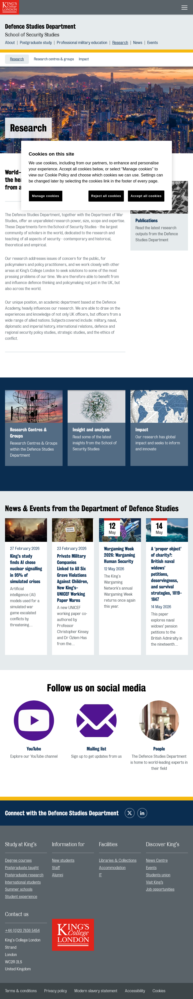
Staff (56, 868)
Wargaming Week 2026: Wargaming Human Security (119, 555)
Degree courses (18, 861)
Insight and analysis (91, 429)
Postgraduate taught (22, 868)
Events (152, 43)
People (159, 749)
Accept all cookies (146, 196)
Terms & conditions (21, 991)
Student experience (21, 897)
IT (100, 875)
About (10, 43)
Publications (146, 220)
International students (23, 882)
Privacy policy (55, 991)
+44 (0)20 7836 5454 (22, 931)
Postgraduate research (24, 875)
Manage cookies (45, 196)
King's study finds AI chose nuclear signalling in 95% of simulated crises (26, 569)
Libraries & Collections (117, 861)
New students (63, 861)
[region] (96, 175)
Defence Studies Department (40, 26)
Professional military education (82, 43)
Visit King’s (154, 882)
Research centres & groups (54, 59)
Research (120, 43)
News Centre (157, 861)
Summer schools (18, 889)
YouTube (34, 749)
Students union (158, 875)
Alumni (57, 875)
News (137, 43)
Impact (84, 59)
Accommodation (112, 868)
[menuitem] (12, 43)
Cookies (159, 991)
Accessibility (135, 991)
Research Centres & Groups (28, 432)
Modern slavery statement (95, 991)
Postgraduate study (36, 43)
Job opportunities (160, 889)
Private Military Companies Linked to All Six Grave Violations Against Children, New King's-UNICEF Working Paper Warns (72, 578)
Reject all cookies (106, 196)
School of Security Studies (32, 34)
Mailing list (96, 749)
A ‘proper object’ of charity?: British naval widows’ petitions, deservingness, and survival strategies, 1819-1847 (166, 574)
